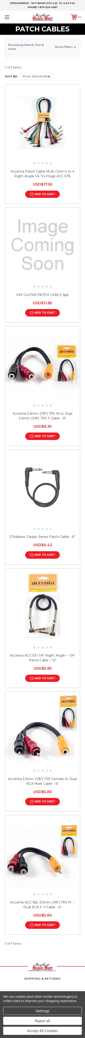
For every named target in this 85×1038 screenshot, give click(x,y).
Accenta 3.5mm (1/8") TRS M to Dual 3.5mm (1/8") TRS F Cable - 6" (42, 415)
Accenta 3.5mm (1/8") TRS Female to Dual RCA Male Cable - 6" (42, 781)
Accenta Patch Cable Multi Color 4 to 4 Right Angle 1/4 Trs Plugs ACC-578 (42, 173)
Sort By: (11, 76)
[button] (42, 46)
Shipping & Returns (42, 978)
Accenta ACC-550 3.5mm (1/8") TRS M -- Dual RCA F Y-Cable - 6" (42, 904)
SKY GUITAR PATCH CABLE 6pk (42, 295)
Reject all (42, 1020)
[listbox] (36, 76)
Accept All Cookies (42, 1030)
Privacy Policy (42, 970)
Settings (42, 1010)
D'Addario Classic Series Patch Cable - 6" (42, 537)
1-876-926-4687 (48, 7)
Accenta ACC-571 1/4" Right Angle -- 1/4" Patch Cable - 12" (42, 657)
